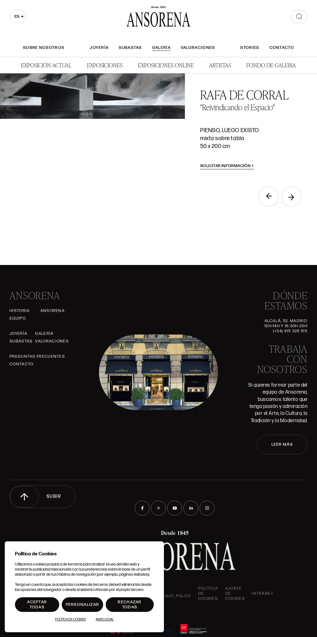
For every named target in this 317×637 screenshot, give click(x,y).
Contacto (282, 47)
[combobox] (18, 16)
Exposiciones (105, 65)
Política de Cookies (70, 619)
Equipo (18, 318)
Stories (249, 47)
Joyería (99, 47)
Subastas (130, 47)
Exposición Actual (46, 65)
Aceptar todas (37, 605)
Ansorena (52, 310)
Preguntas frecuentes (37, 356)
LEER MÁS (282, 444)
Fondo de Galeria (271, 65)
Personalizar (82, 604)
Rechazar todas (129, 605)
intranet (262, 593)
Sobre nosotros (43, 47)
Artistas (220, 65)
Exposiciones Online (166, 65)
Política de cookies (208, 593)
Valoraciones (198, 47)
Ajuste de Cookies (235, 593)
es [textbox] (17, 16)
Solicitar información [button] (227, 166)
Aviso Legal (105, 619)
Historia (20, 310)
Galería (161, 47)
